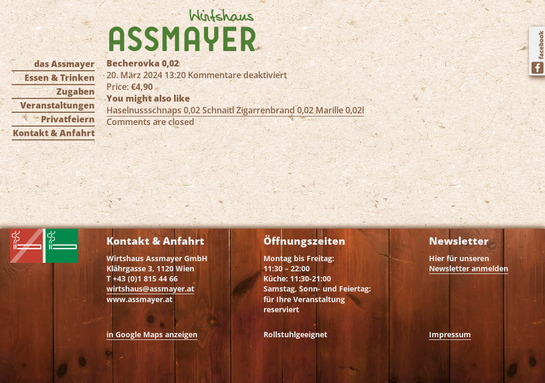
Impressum (450, 334)
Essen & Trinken (59, 78)
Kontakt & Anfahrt (54, 133)
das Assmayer (64, 64)
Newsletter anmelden (468, 268)
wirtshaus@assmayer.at (150, 289)
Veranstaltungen (57, 105)
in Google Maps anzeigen (151, 334)
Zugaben (75, 91)
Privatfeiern (68, 119)
